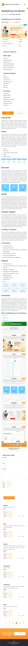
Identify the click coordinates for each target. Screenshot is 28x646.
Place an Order (20, 113)
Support (3, 485)
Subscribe (20, 633)
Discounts (4, 483)
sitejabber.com (5, 318)
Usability (3, 487)
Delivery (3, 484)
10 (20, 623)
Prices (3, 481)
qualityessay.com (5, 320)
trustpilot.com (5, 315)
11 (23, 623)
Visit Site (8, 113)
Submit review (9, 497)
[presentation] (12, 492)
